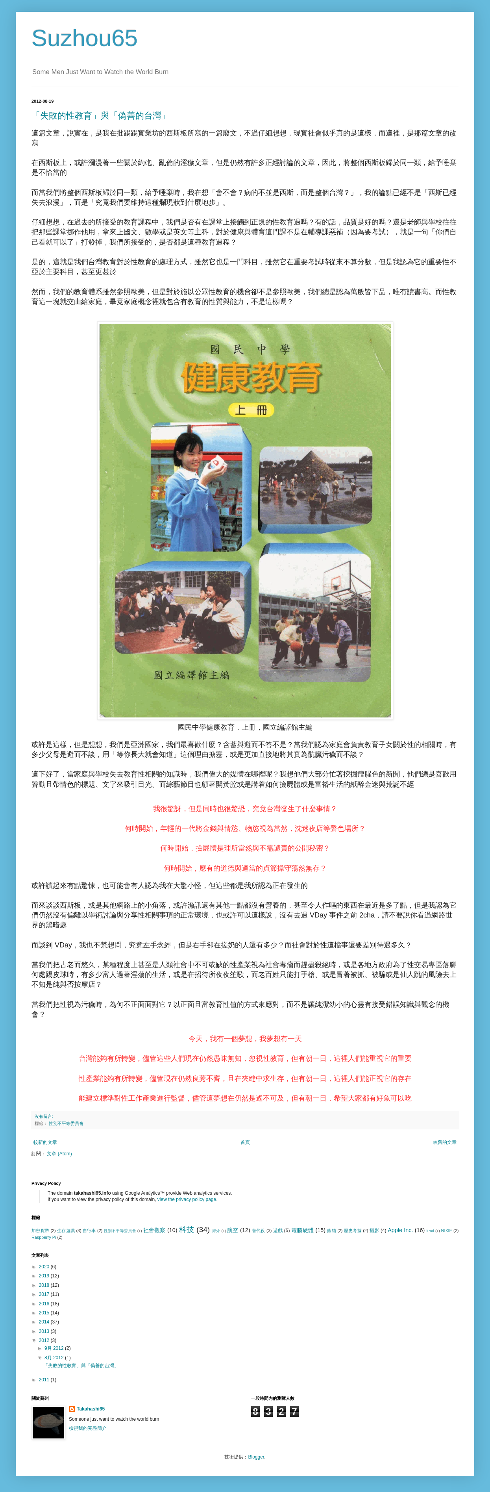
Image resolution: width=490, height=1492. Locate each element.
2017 (45, 1294)
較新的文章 (45, 1142)
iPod (430, 1231)
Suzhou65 (84, 38)
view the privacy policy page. (187, 1199)
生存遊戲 (66, 1230)
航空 (233, 1230)
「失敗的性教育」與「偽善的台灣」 (100, 115)
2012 (45, 1340)
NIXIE (446, 1230)
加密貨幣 (40, 1230)
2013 (45, 1331)
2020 (45, 1267)
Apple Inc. (400, 1230)
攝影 (374, 1230)
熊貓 (331, 1230)
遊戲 (278, 1230)
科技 (186, 1229)
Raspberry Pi (43, 1237)
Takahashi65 (91, 1409)
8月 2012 (54, 1357)
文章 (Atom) (59, 1154)
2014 (45, 1322)
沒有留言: (44, 1116)
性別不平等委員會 (66, 1123)
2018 (45, 1285)
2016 (45, 1304)
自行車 (89, 1230)
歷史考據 (353, 1230)
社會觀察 (154, 1230)
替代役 (258, 1230)
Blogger (256, 1457)
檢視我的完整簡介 (88, 1428)
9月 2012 (54, 1348)
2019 (45, 1276)
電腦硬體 (302, 1230)
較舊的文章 (445, 1142)
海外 (216, 1231)
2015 (45, 1313)
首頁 (245, 1142)
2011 (45, 1380)
